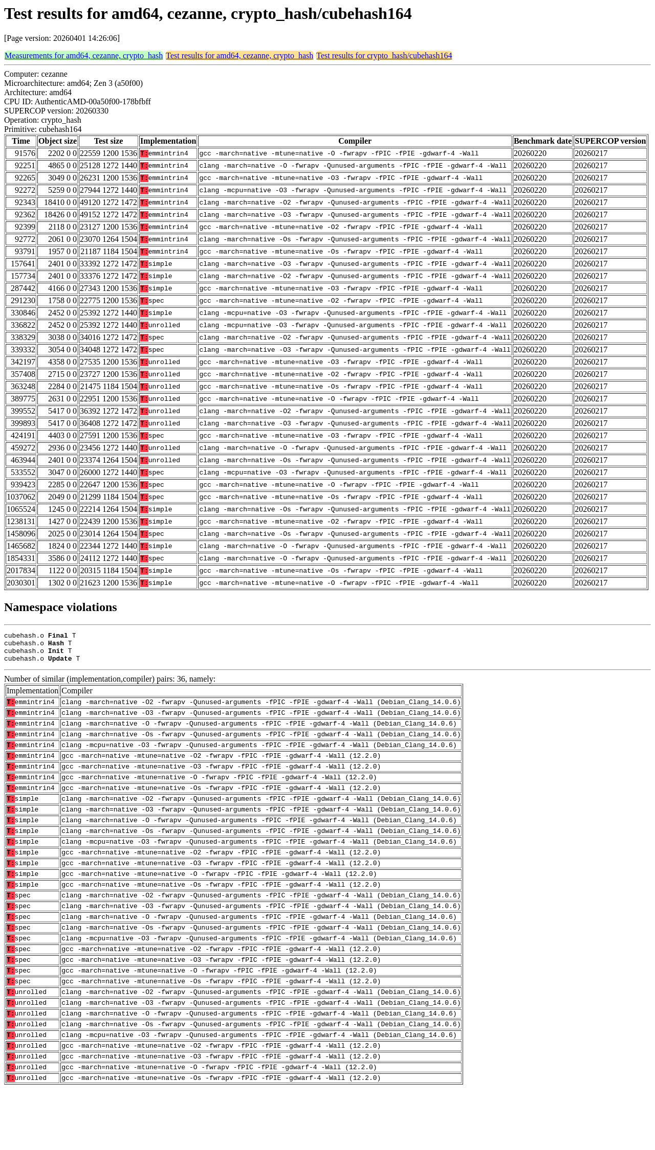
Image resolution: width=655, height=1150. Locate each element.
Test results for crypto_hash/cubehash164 (384, 55)
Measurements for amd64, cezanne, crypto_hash (84, 55)
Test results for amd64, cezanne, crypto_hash (239, 55)
